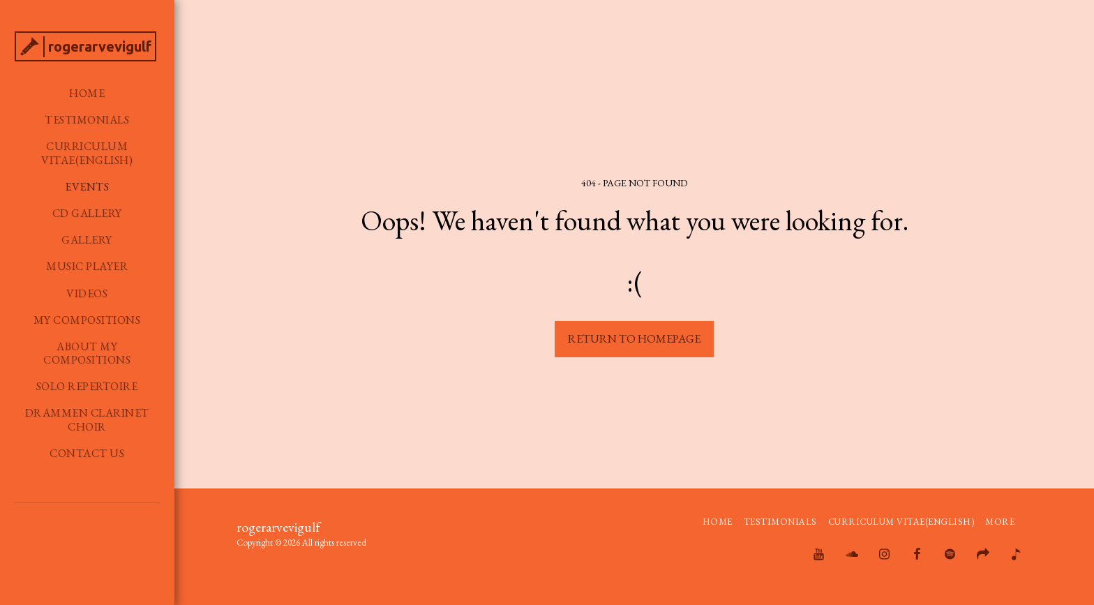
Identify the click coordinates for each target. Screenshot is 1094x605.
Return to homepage (634, 338)
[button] (63, 541)
